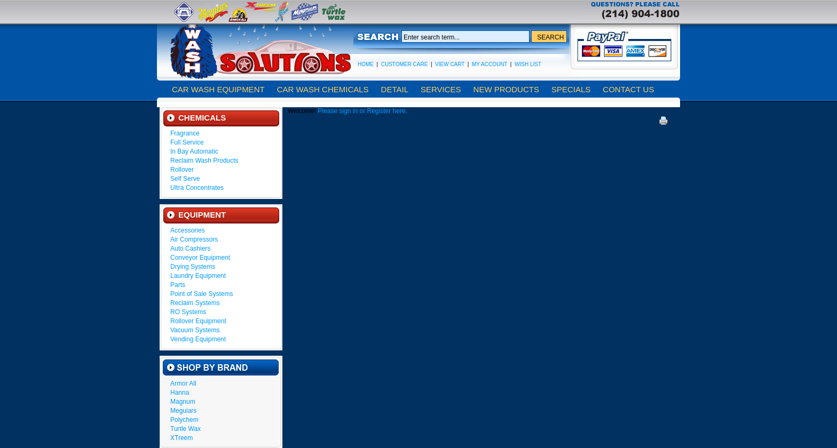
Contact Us (628, 89)
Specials (570, 89)
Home (366, 64)
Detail (394, 89)
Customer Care (404, 64)
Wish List (528, 64)
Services (441, 89)
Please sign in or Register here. (362, 111)
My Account (489, 64)
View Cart (449, 64)
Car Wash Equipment (218, 89)
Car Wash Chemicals (323, 89)
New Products (506, 89)
